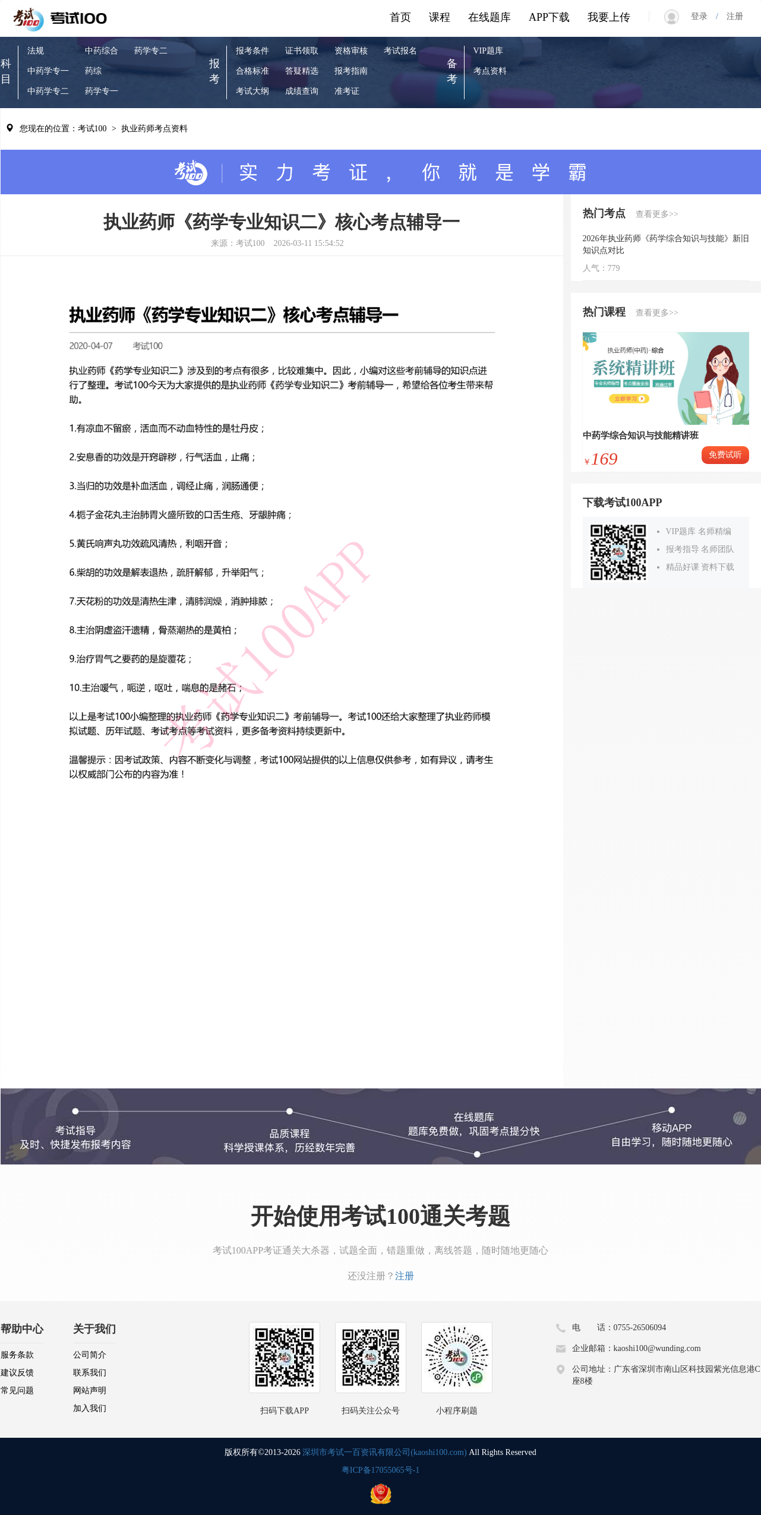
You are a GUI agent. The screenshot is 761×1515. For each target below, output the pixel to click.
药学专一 (101, 91)
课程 (439, 17)
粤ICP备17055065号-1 (380, 1470)
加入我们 (89, 1408)
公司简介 (89, 1354)
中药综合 (101, 50)
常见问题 (17, 1390)
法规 (35, 50)
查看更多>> (657, 214)
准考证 (346, 91)
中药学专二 (48, 91)
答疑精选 (301, 71)
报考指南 (351, 71)
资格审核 (351, 50)
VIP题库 (488, 50)
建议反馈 (17, 1372)
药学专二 (151, 50)
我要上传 (609, 17)
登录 (703, 16)
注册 (730, 16)
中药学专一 (48, 71)
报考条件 (252, 50)
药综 (93, 71)
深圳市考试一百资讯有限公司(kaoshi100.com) (384, 1452)
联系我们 (89, 1372)
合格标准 (252, 71)
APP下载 (549, 17)
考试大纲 (252, 91)
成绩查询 (301, 91)
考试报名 (400, 50)
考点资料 (490, 71)
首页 (400, 17)
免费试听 (725, 454)
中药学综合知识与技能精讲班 (641, 435)
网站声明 (89, 1390)
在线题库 (489, 17)
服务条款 (17, 1354)
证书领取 (301, 50)
